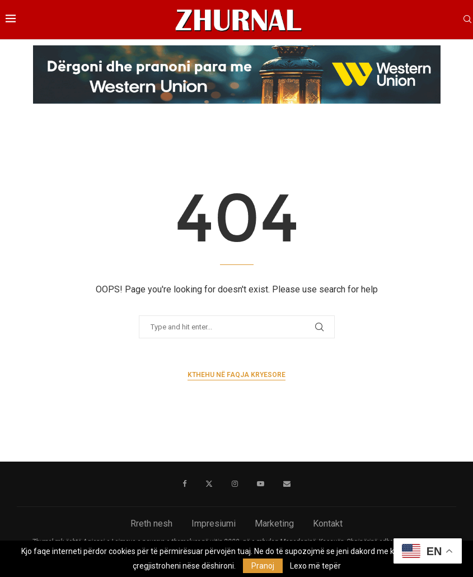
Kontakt (328, 523)
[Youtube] (260, 484)
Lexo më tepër (315, 566)
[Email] (287, 484)
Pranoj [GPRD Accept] (262, 565)
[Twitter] (209, 484)
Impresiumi (213, 523)
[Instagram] (235, 484)
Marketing (274, 523)
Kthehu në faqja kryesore (236, 375)
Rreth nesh (151, 523)
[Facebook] (184, 484)
